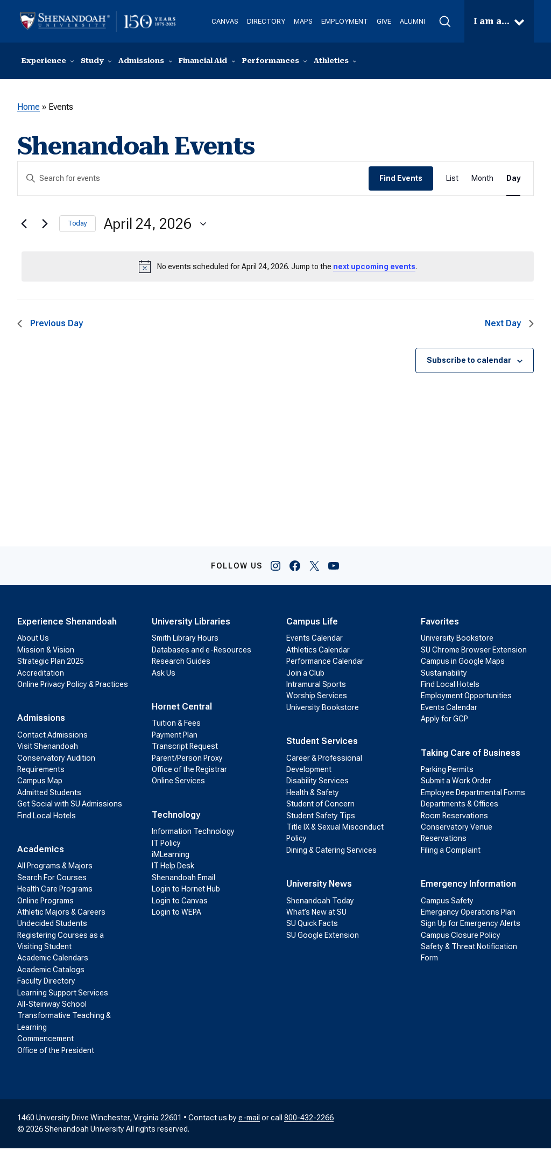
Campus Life (312, 624)
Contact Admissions (52, 737)
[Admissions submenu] (170, 62)
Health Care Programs (55, 891)
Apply (514, 62)
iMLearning (170, 857)
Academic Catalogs (50, 972)
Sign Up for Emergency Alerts (470, 926)
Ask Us (163, 675)
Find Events (400, 181)
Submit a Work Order (456, 783)
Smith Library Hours (185, 640)
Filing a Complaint (451, 852)
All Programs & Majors (55, 868)
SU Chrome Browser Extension (474, 652)
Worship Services (316, 698)
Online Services (178, 783)
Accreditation (40, 675)
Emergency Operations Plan (468, 914)
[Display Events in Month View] (482, 181)
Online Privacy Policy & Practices (72, 687)
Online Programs (45, 903)
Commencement (45, 1041)
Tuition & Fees (176, 725)
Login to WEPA (176, 914)
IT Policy (166, 845)
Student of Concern (320, 806)
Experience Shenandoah (67, 624)
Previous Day (50, 326)
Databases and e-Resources (201, 652)
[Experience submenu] (72, 62)
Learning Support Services (62, 995)
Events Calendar (314, 640)
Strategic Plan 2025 (50, 663)
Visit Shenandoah (47, 749)
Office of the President (55, 1053)
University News (319, 886)
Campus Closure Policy (460, 938)
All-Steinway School (52, 1006)
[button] (431, 21)
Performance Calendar (325, 663)
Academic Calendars (52, 960)
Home (28, 109)
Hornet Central (182, 709)
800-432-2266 (309, 1120)
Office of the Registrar (189, 772)
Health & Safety (312, 795)
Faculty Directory (46, 983)
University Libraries (191, 624)
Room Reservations (454, 818)
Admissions (41, 720)
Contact (431, 62)
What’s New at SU (316, 914)
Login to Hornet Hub (186, 891)
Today (77, 226)
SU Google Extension (322, 938)
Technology (176, 817)
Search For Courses (52, 880)
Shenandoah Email (183, 880)
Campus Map (39, 783)
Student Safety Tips (320, 818)
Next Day (509, 326)
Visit (474, 62)
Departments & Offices (459, 806)
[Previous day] (23, 226)
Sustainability (444, 675)
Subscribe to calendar (469, 363)
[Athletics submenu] (354, 62)
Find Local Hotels (46, 818)
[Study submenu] (110, 62)
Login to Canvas (180, 903)
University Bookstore (322, 710)
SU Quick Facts (312, 926)
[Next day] (44, 226)
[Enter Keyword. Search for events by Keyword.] (193, 181)
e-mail (249, 1120)
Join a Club (305, 675)
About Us (33, 640)
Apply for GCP (444, 721)
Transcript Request (185, 749)
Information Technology (193, 834)
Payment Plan (174, 737)
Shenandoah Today (320, 903)
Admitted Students (49, 795)
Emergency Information (468, 886)
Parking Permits (447, 772)
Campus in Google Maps (463, 663)
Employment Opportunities (466, 698)
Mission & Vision (45, 652)
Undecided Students (52, 926)
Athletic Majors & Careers (61, 914)
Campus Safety (447, 903)
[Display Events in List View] (452, 181)
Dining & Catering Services (331, 852)
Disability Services (317, 783)
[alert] (278, 269)
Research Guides (181, 663)
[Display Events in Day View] (513, 181)
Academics (40, 852)
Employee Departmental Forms (473, 795)
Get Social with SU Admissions (69, 806)
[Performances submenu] (305, 62)
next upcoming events (374, 269)
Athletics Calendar (318, 652)
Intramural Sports (316, 687)
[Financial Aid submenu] (233, 62)
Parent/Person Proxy (187, 760)
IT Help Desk (173, 868)
